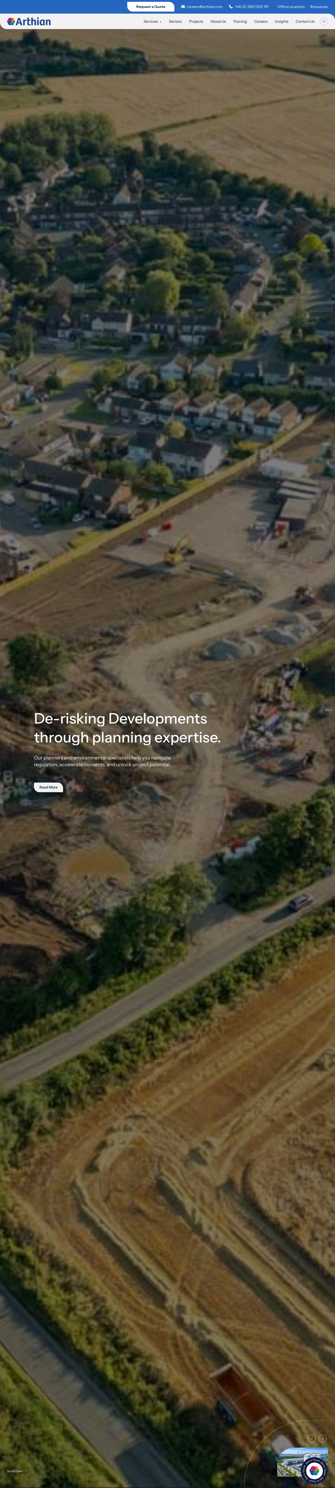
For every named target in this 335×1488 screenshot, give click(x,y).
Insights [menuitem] (282, 21)
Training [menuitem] (240, 21)
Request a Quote (150, 6)
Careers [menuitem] (261, 21)
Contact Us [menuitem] (305, 21)
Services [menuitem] (153, 21)
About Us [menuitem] (218, 21)
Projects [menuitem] (196, 21)
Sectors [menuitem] (175, 21)
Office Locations (291, 6)
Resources (319, 6)
